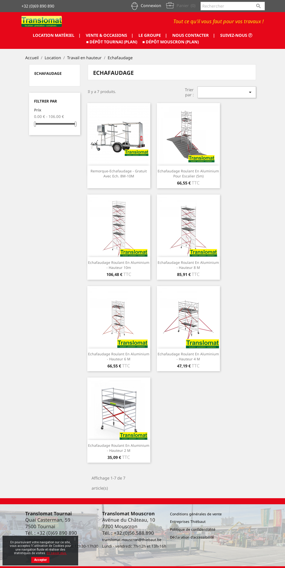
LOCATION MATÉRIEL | (57, 35)
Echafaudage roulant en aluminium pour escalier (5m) (188, 173)
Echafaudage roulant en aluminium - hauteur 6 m (118, 356)
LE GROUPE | (152, 35)
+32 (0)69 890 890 (37, 6)
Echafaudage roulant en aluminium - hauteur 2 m (118, 448)
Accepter (40, 560)
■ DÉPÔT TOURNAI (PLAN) (111, 42)
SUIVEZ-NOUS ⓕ (236, 35)
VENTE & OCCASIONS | (109, 35)
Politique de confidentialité (192, 529)
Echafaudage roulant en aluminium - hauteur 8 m (188, 265)
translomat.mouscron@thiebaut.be (131, 539)
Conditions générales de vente (196, 514)
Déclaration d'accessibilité (192, 537)
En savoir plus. (57, 553)
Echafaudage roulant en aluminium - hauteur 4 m (188, 356)
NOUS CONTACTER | (193, 35)
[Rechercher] (233, 6)
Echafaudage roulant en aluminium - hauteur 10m (118, 265)
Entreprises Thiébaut (188, 521)
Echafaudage (48, 73)
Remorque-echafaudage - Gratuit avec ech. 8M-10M (119, 173)
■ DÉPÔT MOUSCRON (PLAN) (170, 42)
